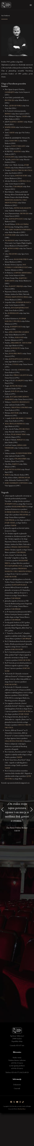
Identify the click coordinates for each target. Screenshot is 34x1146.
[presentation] (2, 907)
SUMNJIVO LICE (10, 504)
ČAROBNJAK (9, 520)
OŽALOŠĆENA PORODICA (14, 741)
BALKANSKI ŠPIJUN (19, 506)
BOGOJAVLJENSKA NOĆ (13, 566)
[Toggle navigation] (31, 5)
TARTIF (13, 525)
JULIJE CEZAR (10, 523)
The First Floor (22, 1109)
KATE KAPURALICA (19, 585)
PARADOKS (24, 515)
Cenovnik (17, 1088)
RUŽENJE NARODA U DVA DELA (16, 512)
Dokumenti (17, 1085)
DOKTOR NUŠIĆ (11, 577)
